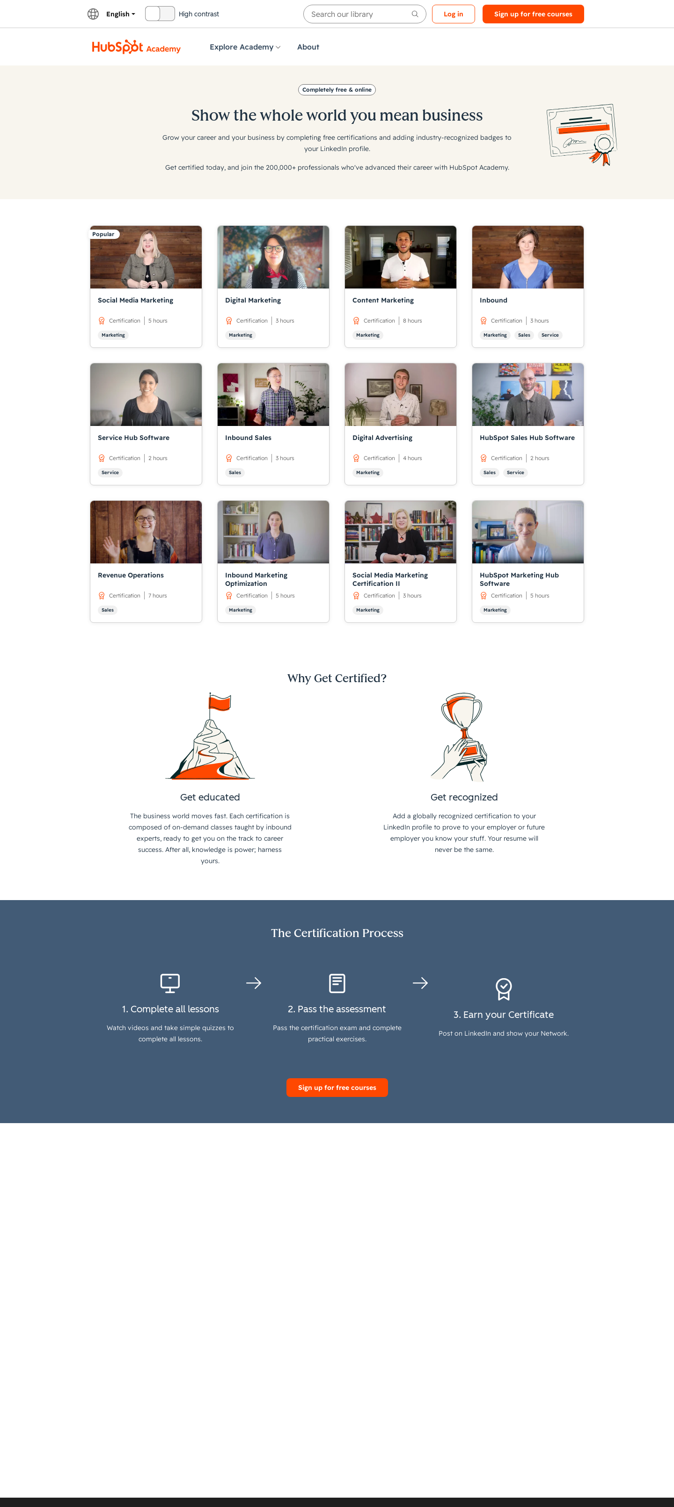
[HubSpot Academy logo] (136, 47)
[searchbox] (364, 14)
